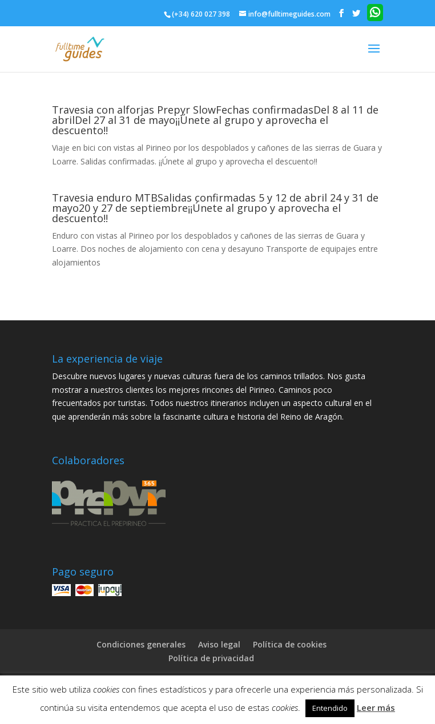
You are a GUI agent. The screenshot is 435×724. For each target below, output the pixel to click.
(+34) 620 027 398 (201, 14)
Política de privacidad (211, 658)
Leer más (376, 707)
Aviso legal (219, 644)
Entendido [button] (330, 708)
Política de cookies (290, 644)
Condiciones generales (141, 644)
